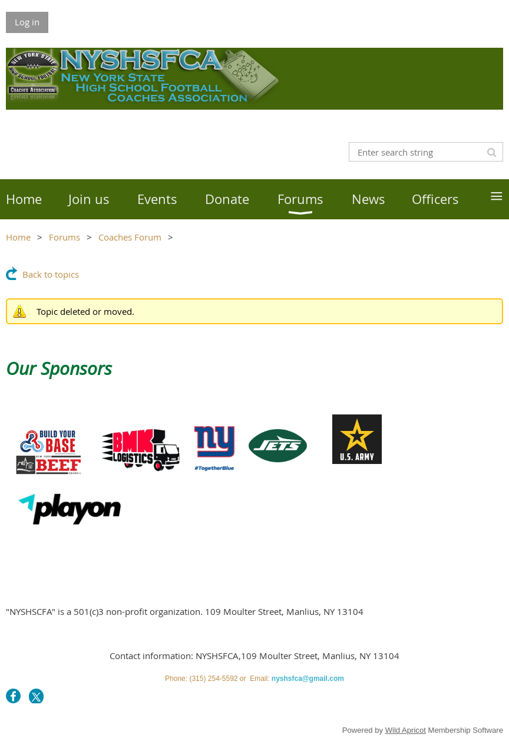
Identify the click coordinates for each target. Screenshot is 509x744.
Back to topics (50, 274)
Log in (27, 22)
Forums (64, 237)
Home (18, 237)
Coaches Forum (129, 237)
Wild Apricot (405, 730)
